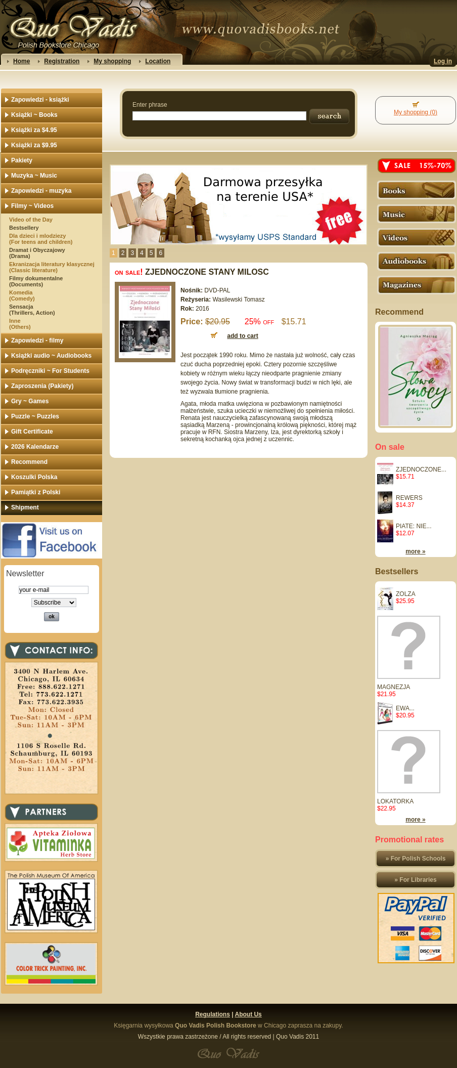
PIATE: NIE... (413, 526)
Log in (443, 61)
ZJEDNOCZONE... (421, 469)
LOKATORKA (395, 801)
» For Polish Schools (416, 858)
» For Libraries (415, 879)
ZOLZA (406, 593)
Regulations (212, 1014)
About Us (248, 1014)
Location (157, 61)
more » (415, 551)
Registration (61, 61)
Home (21, 61)
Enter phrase (149, 104)
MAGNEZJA (393, 687)
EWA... (405, 708)
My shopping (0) (415, 112)
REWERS (409, 497)
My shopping (112, 61)
